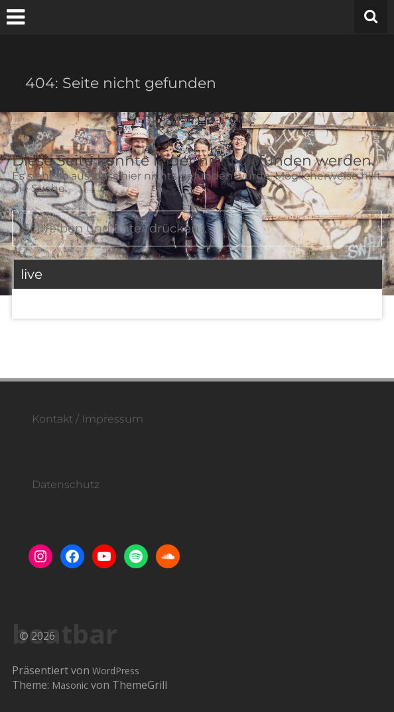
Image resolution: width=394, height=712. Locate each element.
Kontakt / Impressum (87, 419)
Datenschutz (65, 484)
